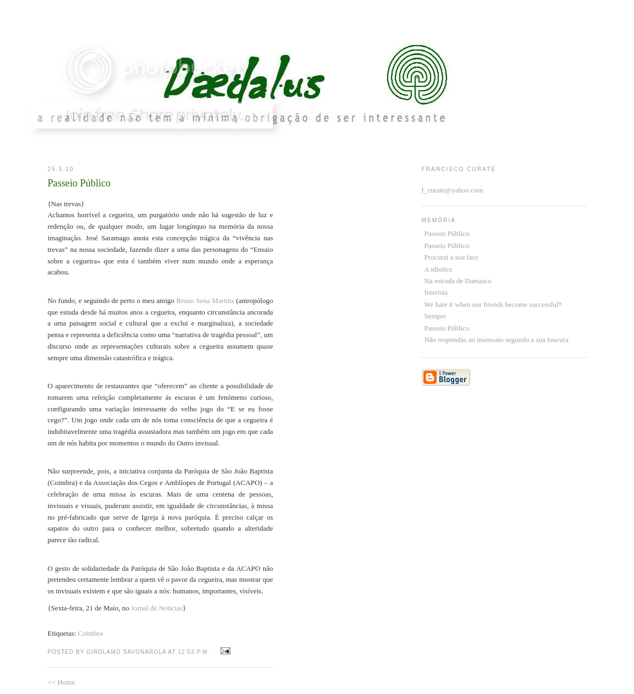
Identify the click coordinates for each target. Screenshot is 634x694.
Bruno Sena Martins (206, 300)
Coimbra (90, 633)
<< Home (61, 682)
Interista (436, 292)
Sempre (435, 316)
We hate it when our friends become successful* (493, 304)
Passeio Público (447, 233)
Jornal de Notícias (157, 608)
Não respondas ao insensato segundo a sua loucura (496, 339)
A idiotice (438, 269)
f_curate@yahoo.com (452, 190)
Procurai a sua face (451, 257)
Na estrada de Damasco (458, 281)
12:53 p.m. (194, 652)
